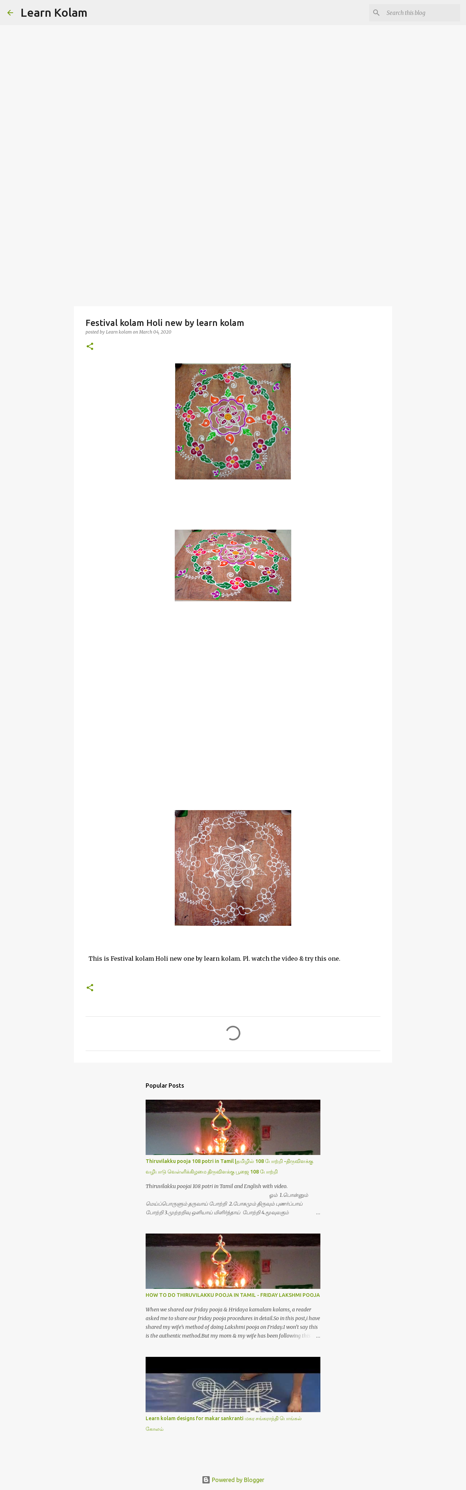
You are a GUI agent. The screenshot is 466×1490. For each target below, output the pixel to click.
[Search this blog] (422, 12)
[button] (90, 347)
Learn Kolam (53, 12)
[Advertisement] (233, 249)
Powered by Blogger (233, 1480)
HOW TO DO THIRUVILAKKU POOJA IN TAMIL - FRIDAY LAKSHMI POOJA (233, 1295)
